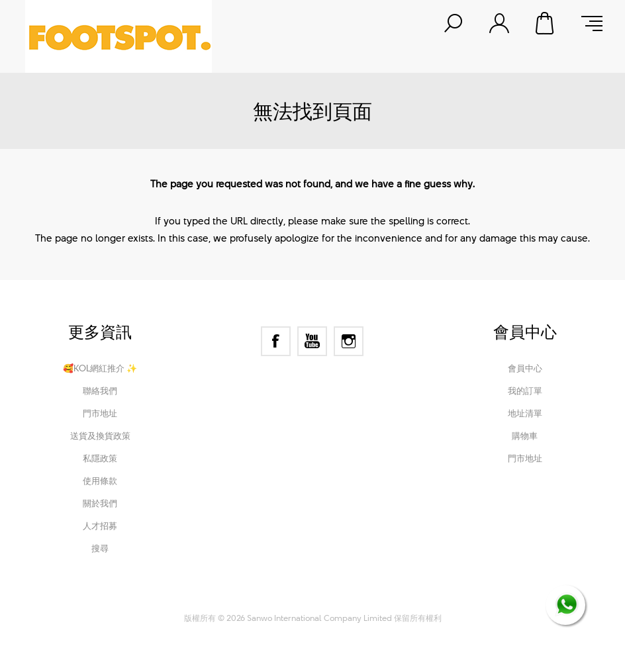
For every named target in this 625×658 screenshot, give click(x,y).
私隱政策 (100, 458)
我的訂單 (525, 390)
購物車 (545, 23)
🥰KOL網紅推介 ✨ (100, 368)
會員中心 (525, 368)
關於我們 (100, 503)
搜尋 (100, 548)
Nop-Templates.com (400, 600)
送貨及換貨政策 (100, 435)
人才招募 (100, 525)
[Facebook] (276, 341)
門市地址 (100, 413)
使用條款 (100, 480)
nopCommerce (260, 600)
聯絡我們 (100, 390)
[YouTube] (312, 341)
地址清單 (525, 413)
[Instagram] (348, 341)
